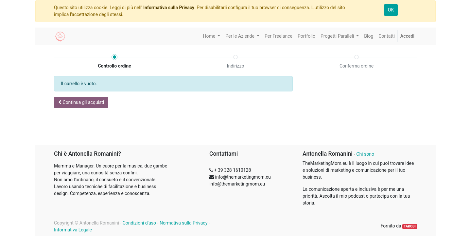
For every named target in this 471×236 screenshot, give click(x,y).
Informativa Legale (73, 229)
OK (391, 9)
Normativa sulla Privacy (183, 223)
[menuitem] (278, 36)
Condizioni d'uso (139, 223)
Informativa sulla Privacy (168, 7)
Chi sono (365, 154)
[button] (81, 102)
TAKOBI (410, 226)
